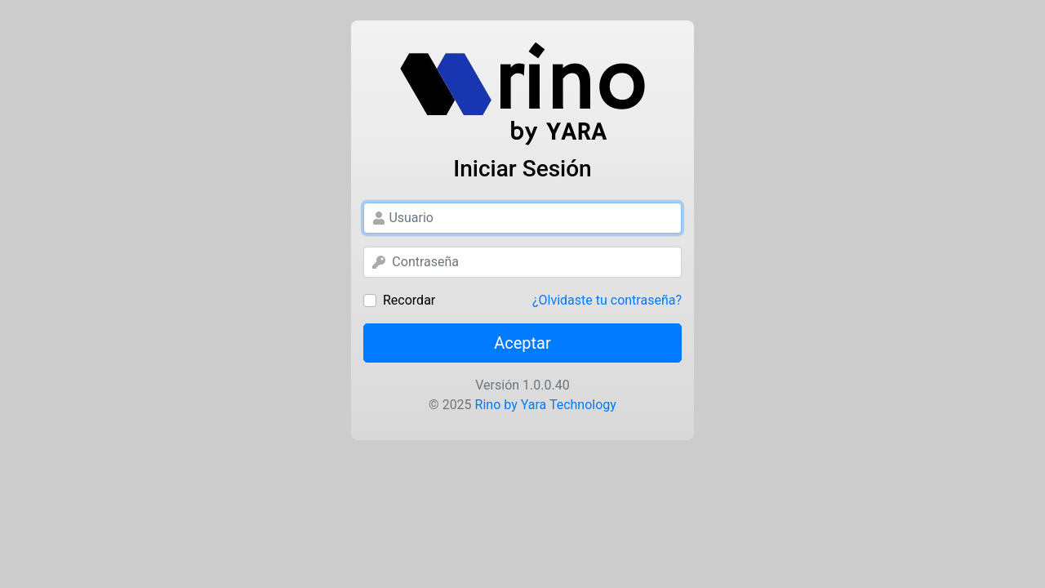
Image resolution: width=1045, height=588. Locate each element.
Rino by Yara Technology (544, 404)
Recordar (409, 300)
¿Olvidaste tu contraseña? (607, 300)
